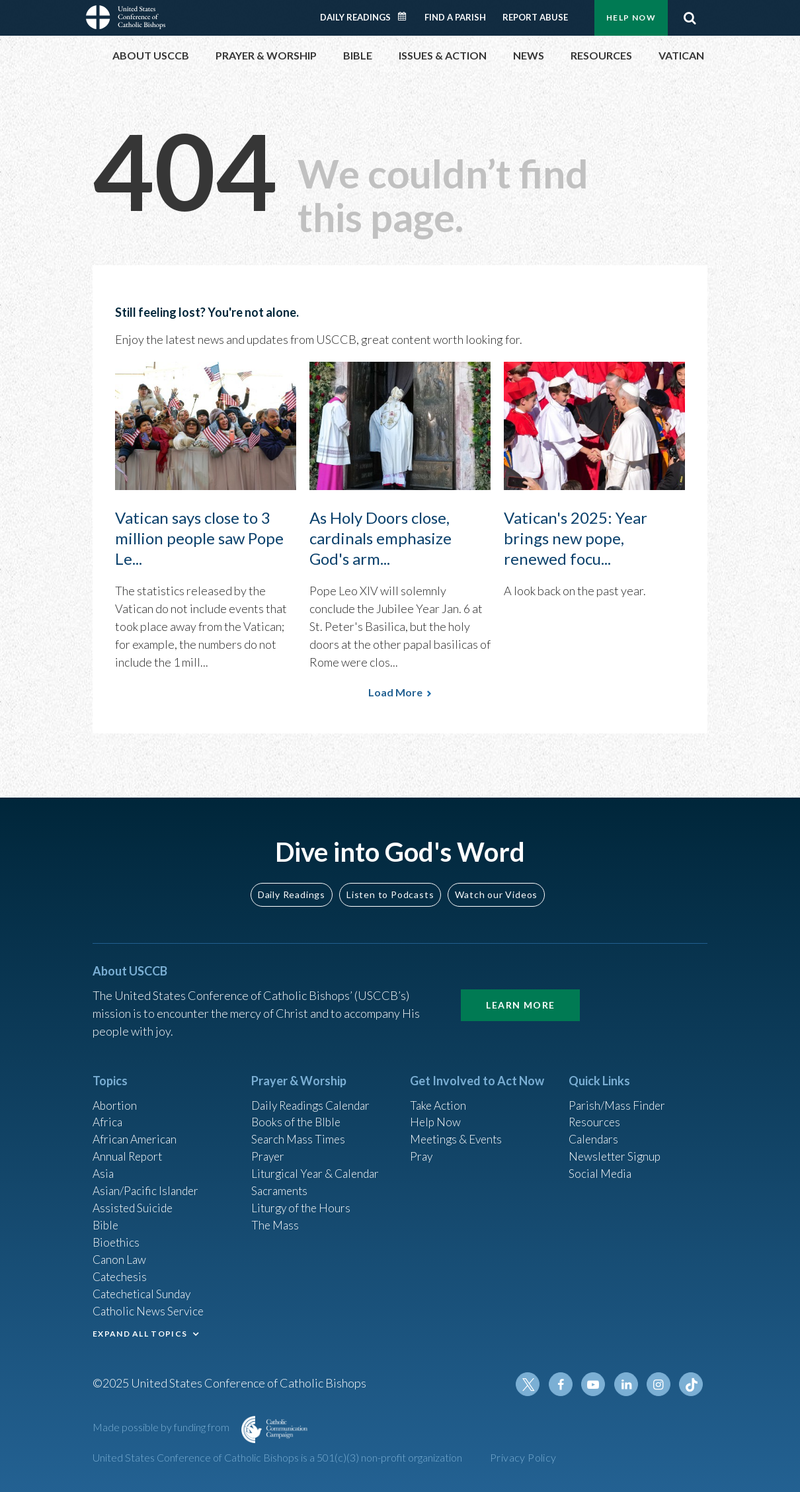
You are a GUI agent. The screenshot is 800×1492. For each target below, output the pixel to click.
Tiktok (691, 1384)
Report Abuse (535, 17)
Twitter (533, 1384)
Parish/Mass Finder (618, 1094)
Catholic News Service (150, 1309)
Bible (106, 1219)
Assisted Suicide (135, 1201)
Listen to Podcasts (390, 883)
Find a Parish (455, 17)
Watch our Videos (496, 883)
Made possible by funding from (162, 1427)
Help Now (631, 17)
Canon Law (120, 1255)
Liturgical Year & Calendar (318, 1166)
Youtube (596, 1384)
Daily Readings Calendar (407, 16)
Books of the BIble (297, 1112)
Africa (108, 1112)
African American (136, 1130)
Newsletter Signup (617, 1148)
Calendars (595, 1130)
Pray (422, 1148)
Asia (104, 1166)
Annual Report (130, 1148)
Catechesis (121, 1273)
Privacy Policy (523, 1457)
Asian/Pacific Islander (147, 1184)
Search (690, 17)
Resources (596, 1112)
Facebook (565, 1384)
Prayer (268, 1148)
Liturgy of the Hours (302, 1201)
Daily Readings (355, 17)
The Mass (276, 1219)
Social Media (602, 1166)
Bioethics (117, 1237)
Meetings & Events (459, 1130)
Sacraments (280, 1184)
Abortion (116, 1094)
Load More (395, 692)
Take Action (439, 1094)
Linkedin (628, 1384)
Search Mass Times (299, 1130)
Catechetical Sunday (145, 1291)
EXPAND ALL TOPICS (140, 1332)
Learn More (520, 994)
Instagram (660, 1384)
